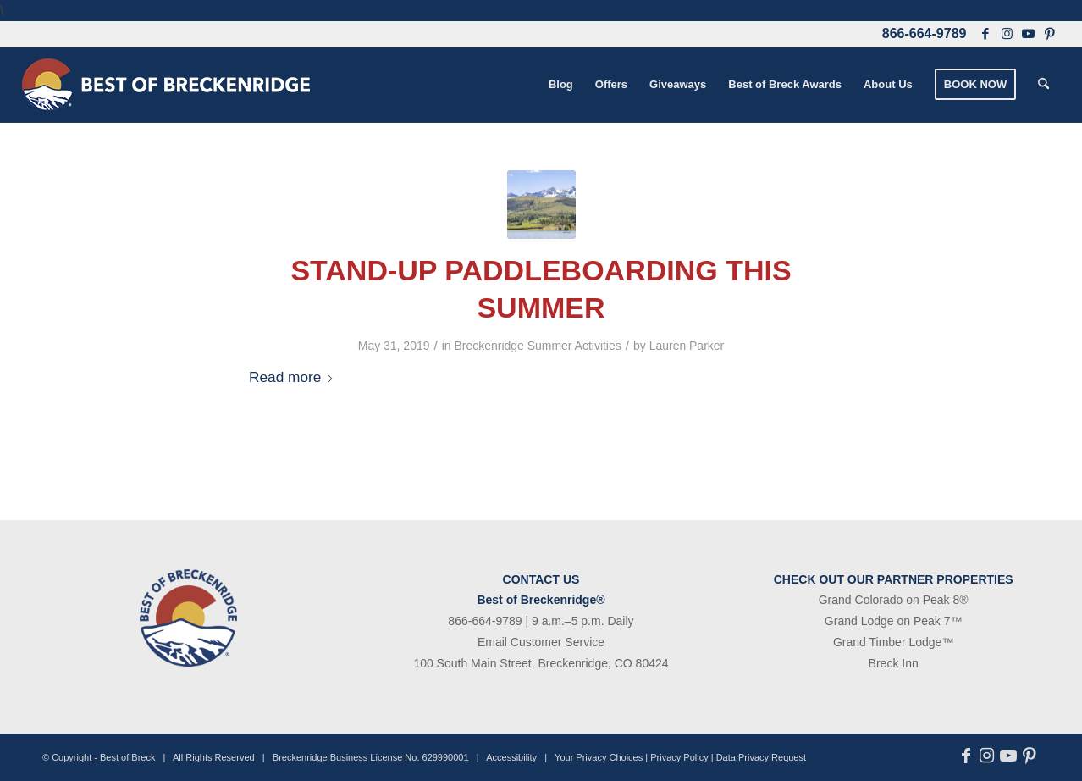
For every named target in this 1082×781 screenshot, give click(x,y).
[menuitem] (561, 84)
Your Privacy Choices (599, 757)
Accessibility (511, 757)
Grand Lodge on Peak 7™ (894, 621)
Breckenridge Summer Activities (538, 345)
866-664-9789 (924, 33)
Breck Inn (894, 663)
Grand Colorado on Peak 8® (894, 600)
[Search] (1043, 84)
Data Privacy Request (761, 757)
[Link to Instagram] (1006, 34)
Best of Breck (127, 757)
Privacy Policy (679, 757)
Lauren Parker (687, 345)
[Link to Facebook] (985, 34)
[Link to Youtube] (1028, 34)
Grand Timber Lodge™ (893, 642)
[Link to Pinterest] (1049, 34)
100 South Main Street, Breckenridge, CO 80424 (540, 663)
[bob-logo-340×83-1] (166, 84)
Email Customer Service (541, 642)
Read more (291, 376)
